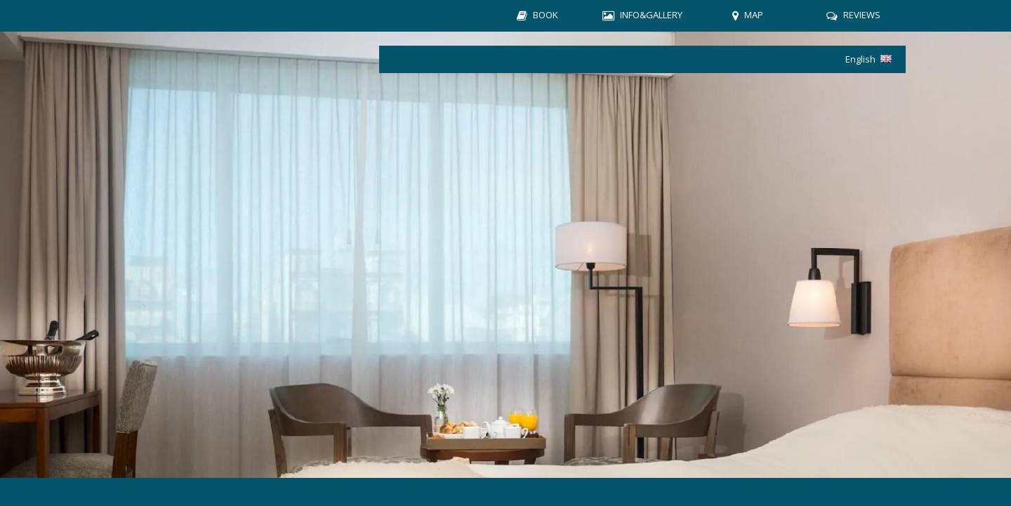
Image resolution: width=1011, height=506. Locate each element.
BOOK (545, 14)
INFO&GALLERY (651, 14)
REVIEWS (861, 14)
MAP (753, 14)
